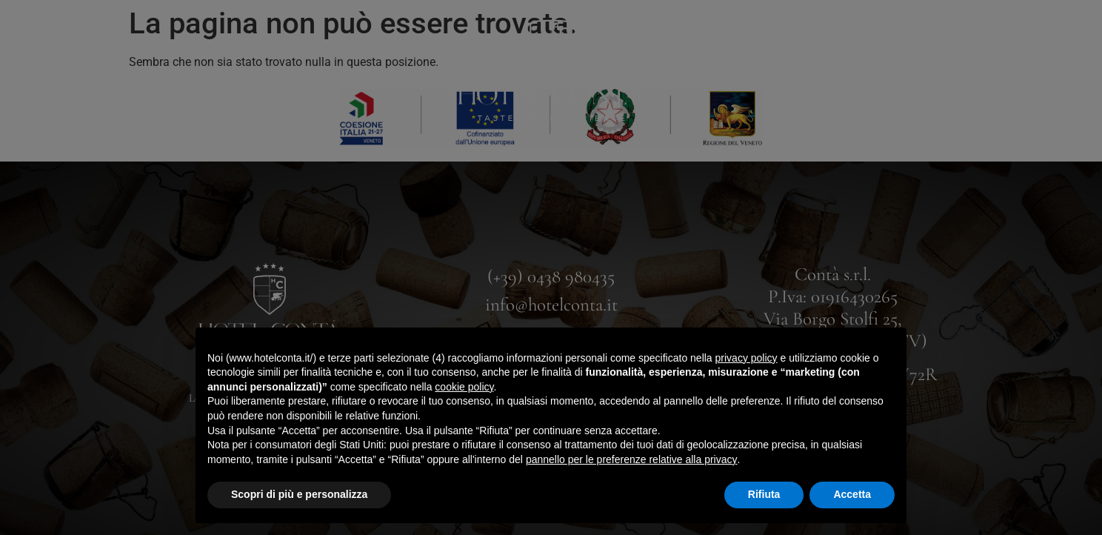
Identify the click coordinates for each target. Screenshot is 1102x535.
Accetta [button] (852, 494)
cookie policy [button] (464, 387)
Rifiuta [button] (764, 494)
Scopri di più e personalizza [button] (299, 494)
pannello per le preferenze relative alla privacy (632, 459)
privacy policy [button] (746, 358)
